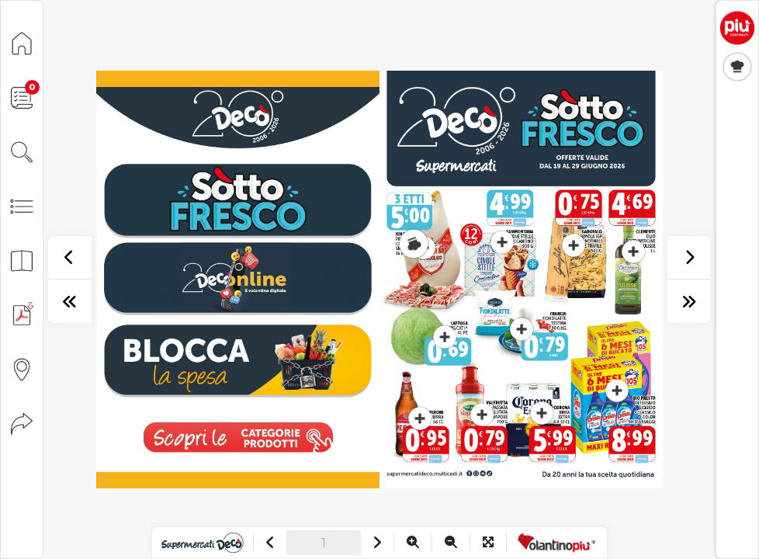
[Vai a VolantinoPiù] (557, 542)
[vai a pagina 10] (237, 279)
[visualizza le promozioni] (237, 437)
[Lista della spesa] (22, 96)
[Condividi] (22, 422)
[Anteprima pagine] (22, 259)
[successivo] (689, 258)
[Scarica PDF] (22, 314)
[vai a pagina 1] (238, 200)
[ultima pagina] (689, 301)
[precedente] (70, 258)
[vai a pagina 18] (236, 359)
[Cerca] (22, 151)
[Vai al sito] (202, 542)
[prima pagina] (70, 301)
